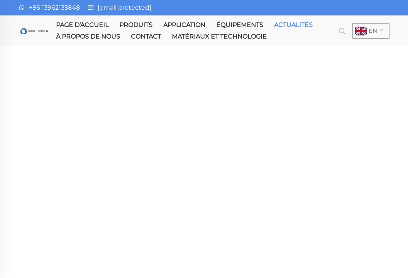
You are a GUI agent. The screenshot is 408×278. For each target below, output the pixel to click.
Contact (146, 36)
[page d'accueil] (35, 30)
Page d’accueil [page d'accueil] (82, 25)
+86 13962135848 (54, 7)
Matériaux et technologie (219, 36)
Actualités (293, 25)
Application (184, 25)
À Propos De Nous (88, 36)
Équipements (239, 25)
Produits (135, 25)
